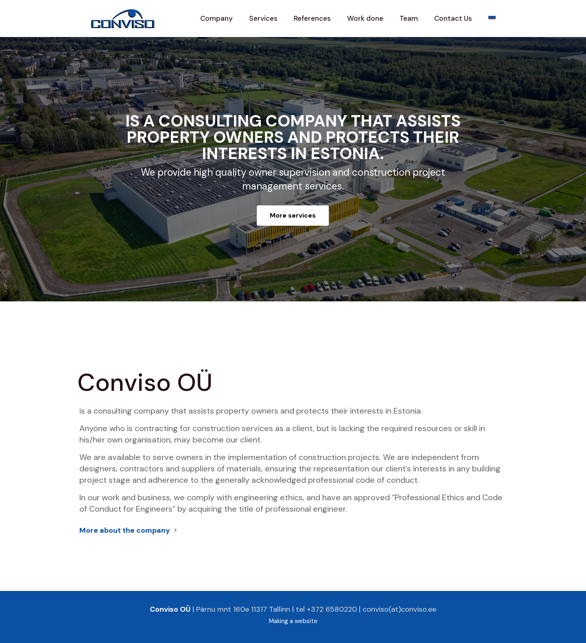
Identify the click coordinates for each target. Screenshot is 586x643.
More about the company (129, 530)
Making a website (293, 621)
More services (293, 215)
